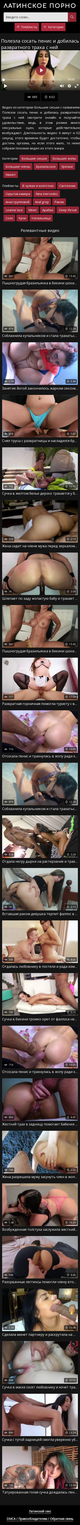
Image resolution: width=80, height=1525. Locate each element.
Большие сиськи (34, 158)
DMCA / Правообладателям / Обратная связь (40, 1519)
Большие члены (18, 166)
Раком (59, 202)
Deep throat (68, 210)
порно (40, 6)
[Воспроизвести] (5, 85)
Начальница (41, 218)
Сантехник (67, 185)
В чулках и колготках (38, 185)
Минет (11, 174)
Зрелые (67, 166)
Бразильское (46, 166)
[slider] (32, 80)
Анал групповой (17, 202)
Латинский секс (40, 1511)
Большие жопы (64, 158)
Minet (32, 210)
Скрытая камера (18, 194)
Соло (9, 218)
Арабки (47, 210)
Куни (22, 218)
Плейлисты (26, 27)
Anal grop (42, 202)
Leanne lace (14, 210)
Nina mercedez (47, 194)
